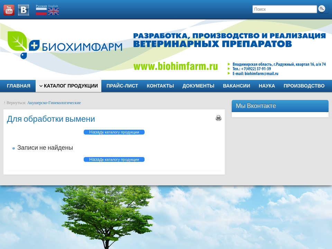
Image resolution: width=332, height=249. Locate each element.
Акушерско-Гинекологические (54, 102)
